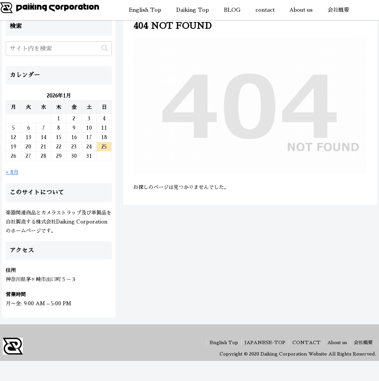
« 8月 (12, 172)
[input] (59, 48)
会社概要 (363, 342)
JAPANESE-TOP (264, 342)
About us (337, 342)
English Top (223, 342)
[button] (105, 48)
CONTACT (306, 342)
